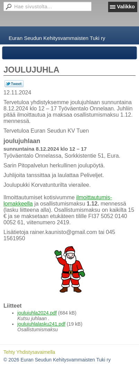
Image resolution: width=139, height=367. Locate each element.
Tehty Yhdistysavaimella (29, 352)
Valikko (126, 6)
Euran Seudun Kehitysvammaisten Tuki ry (57, 38)
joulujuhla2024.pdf (37, 313)
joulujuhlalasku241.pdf (41, 324)
